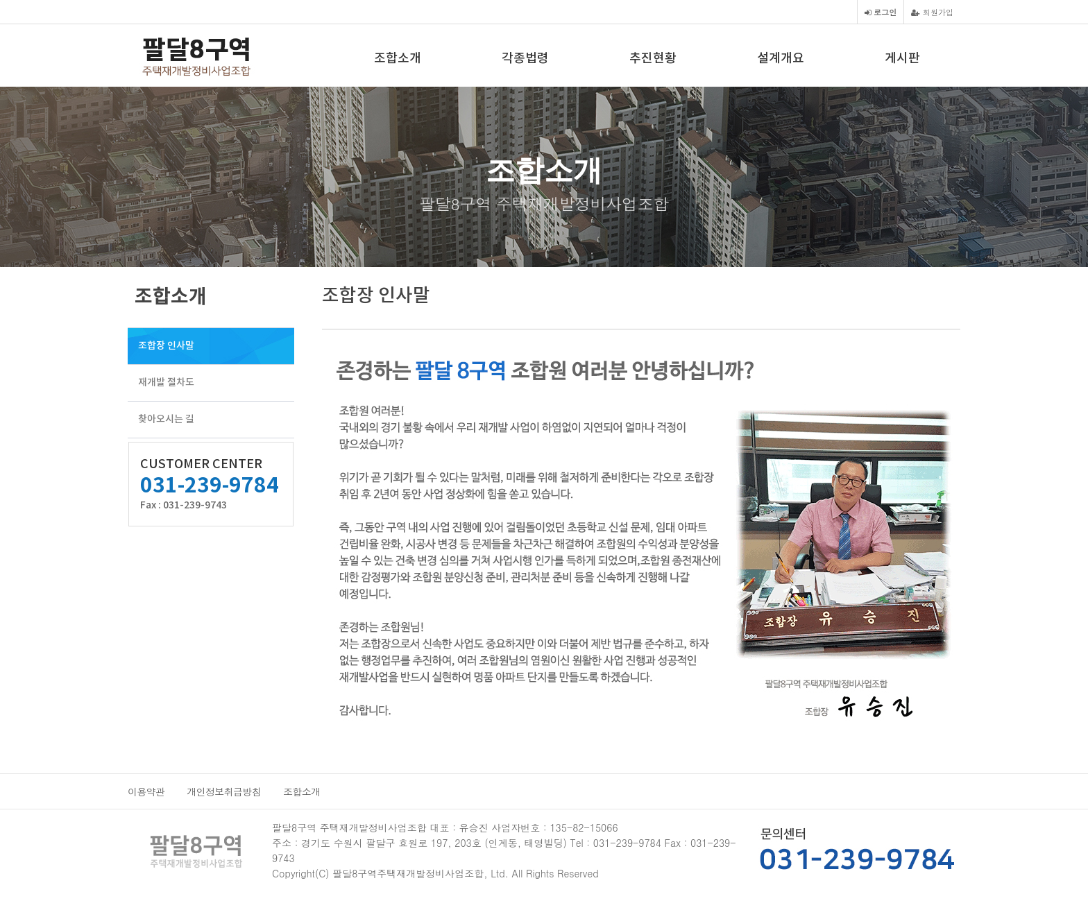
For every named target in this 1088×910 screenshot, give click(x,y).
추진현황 (653, 58)
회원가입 (932, 11)
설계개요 (780, 58)
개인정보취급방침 (224, 791)
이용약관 (146, 791)
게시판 (902, 58)
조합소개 (397, 58)
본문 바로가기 (0, 0)
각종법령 (525, 58)
